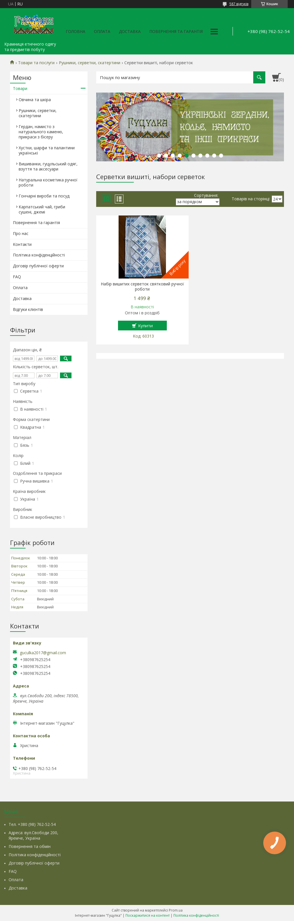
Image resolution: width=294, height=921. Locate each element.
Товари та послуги (36, 62)
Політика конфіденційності (39, 255)
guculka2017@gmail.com (43, 652)
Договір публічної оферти (38, 266)
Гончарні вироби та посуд (44, 196)
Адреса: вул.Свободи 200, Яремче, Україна (33, 835)
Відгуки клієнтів (28, 309)
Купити (145, 325)
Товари (20, 88)
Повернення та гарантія (176, 31)
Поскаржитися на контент (147, 915)
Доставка (130, 31)
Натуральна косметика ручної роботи (48, 182)
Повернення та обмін (30, 846)
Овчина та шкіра (35, 99)
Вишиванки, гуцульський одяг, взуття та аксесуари (48, 166)
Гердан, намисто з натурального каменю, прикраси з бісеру (41, 132)
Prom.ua (176, 910)
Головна (75, 31)
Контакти (22, 244)
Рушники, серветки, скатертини (89, 62)
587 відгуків (238, 3)
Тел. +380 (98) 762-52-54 (32, 824)
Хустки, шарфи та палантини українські (47, 150)
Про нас (20, 233)
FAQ (17, 276)
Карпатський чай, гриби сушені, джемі (42, 209)
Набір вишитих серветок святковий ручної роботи (142, 286)
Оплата (102, 31)
